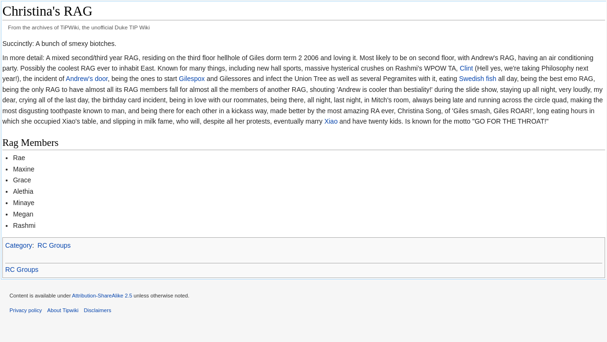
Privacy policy (25, 310)
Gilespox (191, 78)
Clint (466, 68)
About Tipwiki (63, 310)
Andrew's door (87, 78)
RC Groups (54, 245)
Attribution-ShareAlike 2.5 (102, 295)
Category (18, 245)
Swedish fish (478, 78)
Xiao (331, 121)
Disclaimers (97, 310)
